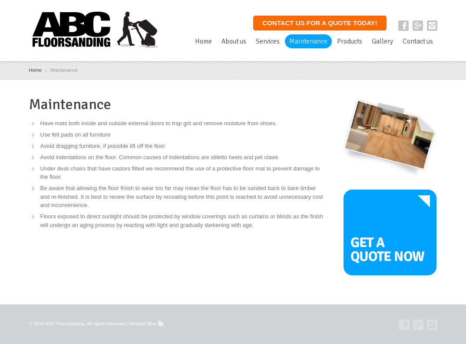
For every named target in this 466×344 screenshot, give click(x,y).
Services (268, 41)
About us (233, 41)
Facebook (403, 25)
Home (203, 41)
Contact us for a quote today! (319, 23)
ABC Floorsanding (65, 323)
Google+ (418, 25)
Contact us (418, 41)
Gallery (382, 41)
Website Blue (143, 323)
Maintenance (308, 41)
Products (349, 41)
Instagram (432, 25)
